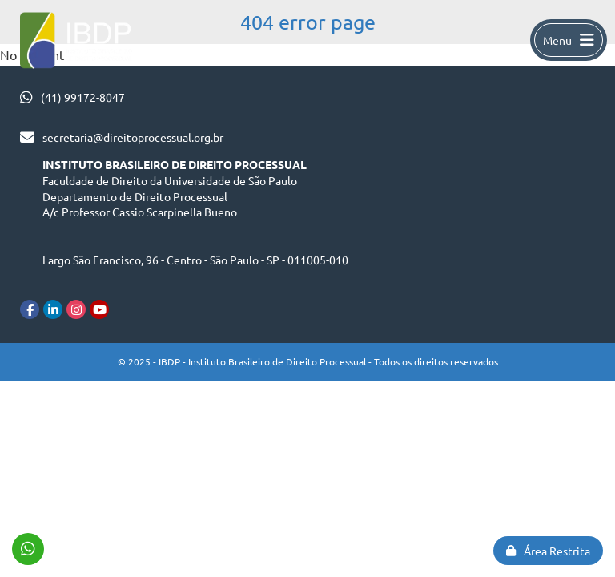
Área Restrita (548, 550)
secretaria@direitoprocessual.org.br (132, 137)
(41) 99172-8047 (83, 97)
